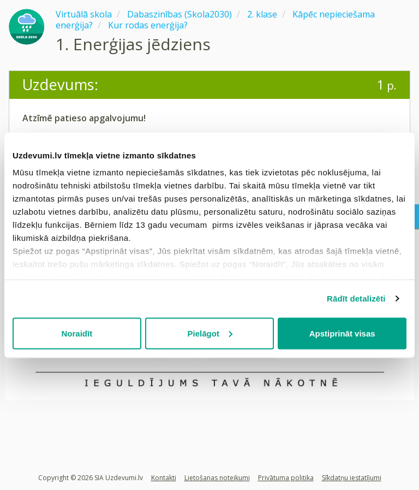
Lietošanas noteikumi (217, 477)
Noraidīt (76, 333)
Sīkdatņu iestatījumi (351, 477)
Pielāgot (210, 333)
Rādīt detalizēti (356, 298)
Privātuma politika (286, 477)
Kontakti (163, 477)
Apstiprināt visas (342, 333)
